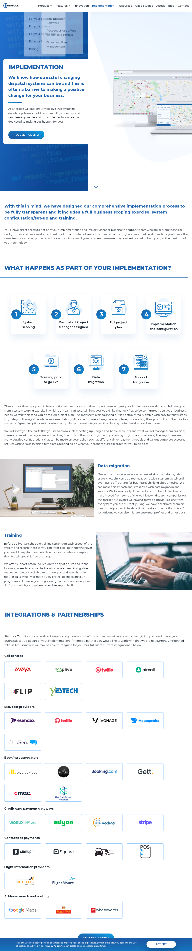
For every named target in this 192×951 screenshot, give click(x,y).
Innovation (81, 5)
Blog (171, 5)
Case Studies (144, 5)
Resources (125, 5)
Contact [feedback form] (183, 5)
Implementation (103, 5)
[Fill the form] (26, 135)
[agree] (161, 944)
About (160, 5)
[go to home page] (11, 5)
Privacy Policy (52, 946)
